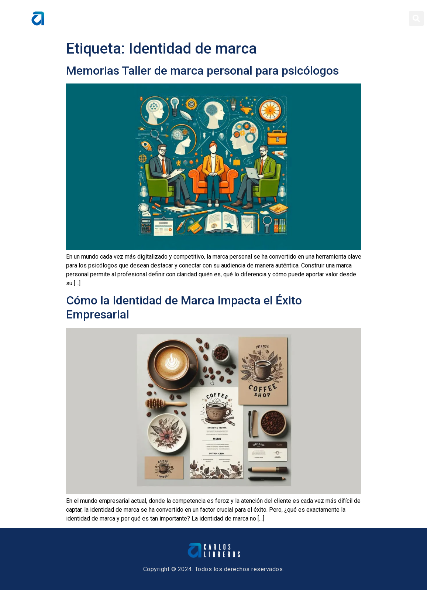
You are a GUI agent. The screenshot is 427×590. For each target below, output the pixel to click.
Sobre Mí (230, 18)
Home (196, 18)
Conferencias (314, 18)
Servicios (269, 18)
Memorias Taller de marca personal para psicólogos (202, 71)
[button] (416, 18)
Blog (353, 18)
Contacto (385, 18)
